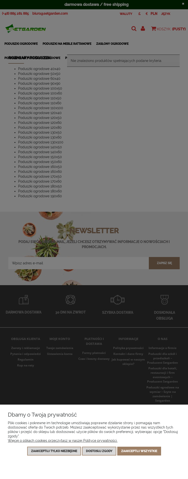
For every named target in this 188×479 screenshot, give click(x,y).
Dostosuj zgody (99, 451)
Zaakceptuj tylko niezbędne (54, 451)
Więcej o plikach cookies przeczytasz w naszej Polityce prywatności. (63, 441)
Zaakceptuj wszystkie (139, 451)
